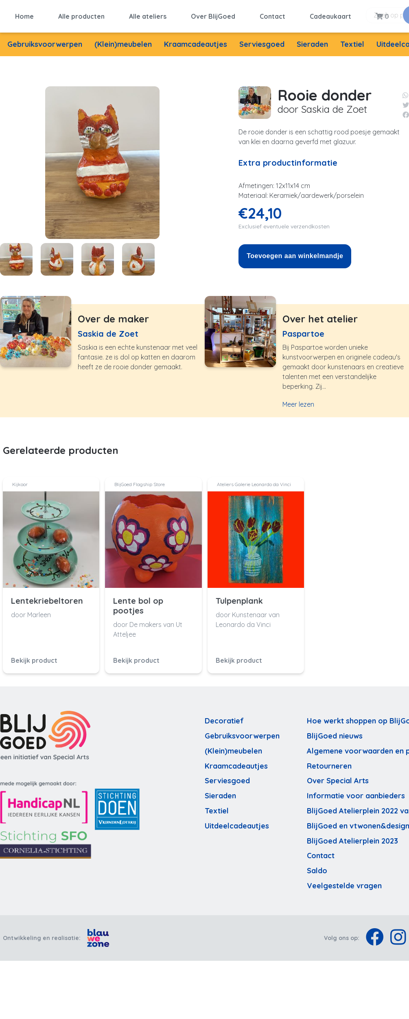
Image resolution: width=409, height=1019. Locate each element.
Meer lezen (298, 402)
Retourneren (329, 763)
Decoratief (224, 718)
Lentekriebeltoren (47, 598)
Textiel (352, 41)
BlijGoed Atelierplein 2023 (352, 838)
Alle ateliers (147, 15)
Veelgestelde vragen (344, 883)
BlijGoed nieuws (335, 733)
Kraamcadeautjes (195, 41)
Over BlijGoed (213, 15)
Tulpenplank (239, 598)
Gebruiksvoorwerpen (44, 41)
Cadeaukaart (330, 15)
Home (24, 15)
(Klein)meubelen (123, 41)
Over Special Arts (338, 778)
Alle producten (81, 15)
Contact (272, 15)
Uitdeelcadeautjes (237, 823)
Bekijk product (34, 658)
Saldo (317, 868)
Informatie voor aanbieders (356, 793)
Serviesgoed (261, 41)
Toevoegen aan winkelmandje (295, 253)
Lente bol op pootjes (138, 603)
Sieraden (312, 41)
